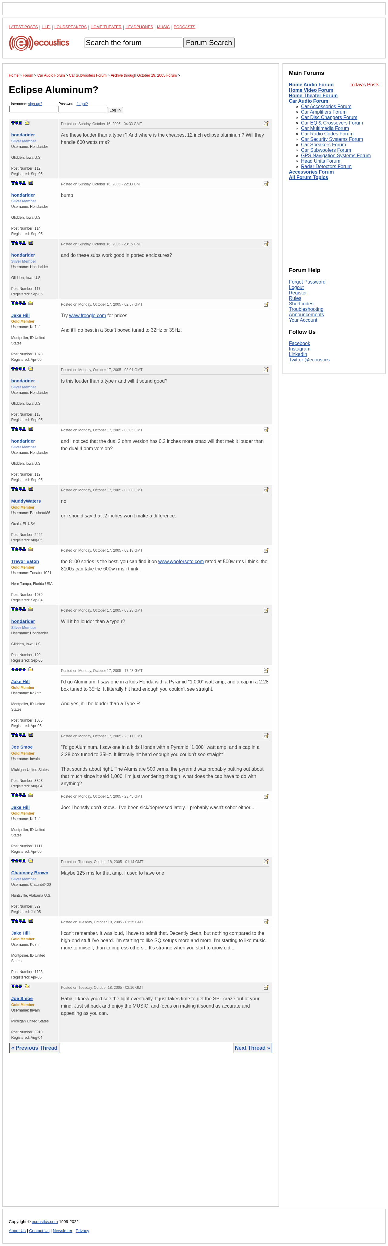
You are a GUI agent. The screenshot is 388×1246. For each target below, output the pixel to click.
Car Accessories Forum (326, 106)
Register (298, 292)
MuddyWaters (26, 500)
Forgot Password (307, 281)
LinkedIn (298, 354)
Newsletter (62, 1230)
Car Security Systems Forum (332, 139)
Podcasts (185, 27)
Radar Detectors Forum (326, 166)
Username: (33, 107)
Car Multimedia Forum (325, 128)
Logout (296, 287)
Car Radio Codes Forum (327, 133)
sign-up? (35, 104)
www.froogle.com (87, 315)
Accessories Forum (311, 171)
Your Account (303, 320)
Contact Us (39, 1230)
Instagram (299, 348)
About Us (17, 1230)
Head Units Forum (320, 161)
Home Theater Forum (313, 95)
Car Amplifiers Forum (323, 112)
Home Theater (106, 27)
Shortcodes (301, 303)
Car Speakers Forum (323, 144)
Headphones (139, 27)
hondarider (23, 134)
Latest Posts (23, 27)
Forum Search (209, 42)
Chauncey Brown (29, 872)
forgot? (82, 104)
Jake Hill (20, 315)
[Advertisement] (141, 1134)
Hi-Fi (46, 27)
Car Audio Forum (308, 101)
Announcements (306, 314)
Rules (295, 298)
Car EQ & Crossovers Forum (332, 122)
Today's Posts (364, 84)
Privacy (82, 1230)
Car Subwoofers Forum (326, 150)
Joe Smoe (22, 746)
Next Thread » (252, 1048)
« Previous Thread (34, 1048)
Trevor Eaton (25, 561)
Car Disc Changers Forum (329, 117)
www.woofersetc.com (181, 561)
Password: (82, 107)
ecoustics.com (45, 1221)
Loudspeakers (71, 27)
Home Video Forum (311, 90)
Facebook (299, 343)
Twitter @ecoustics (309, 359)
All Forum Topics (308, 177)
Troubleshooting (306, 309)
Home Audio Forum (311, 84)
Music (163, 27)
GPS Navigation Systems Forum (336, 155)
